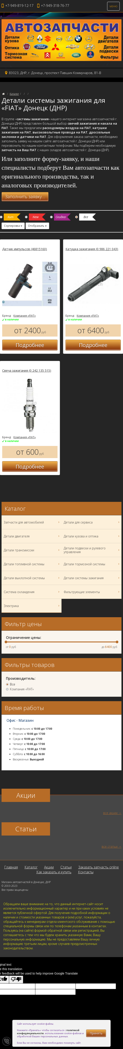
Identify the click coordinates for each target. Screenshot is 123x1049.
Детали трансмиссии (32, 550)
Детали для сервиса (92, 522)
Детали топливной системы (32, 564)
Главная (11, 867)
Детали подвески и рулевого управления (92, 550)
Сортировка (13, 226)
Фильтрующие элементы (92, 592)
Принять (96, 1033)
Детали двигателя (32, 536)
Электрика (32, 606)
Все (12, 684)
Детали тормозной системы (92, 564)
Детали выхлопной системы (32, 578)
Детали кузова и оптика (92, 536)
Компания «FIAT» (24, 316)
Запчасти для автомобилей (32, 522)
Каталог (14, 94)
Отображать (37, 226)
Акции (49, 867)
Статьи (66, 867)
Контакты (85, 872)
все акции (110, 813)
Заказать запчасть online (98, 867)
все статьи (109, 846)
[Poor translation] (16, 979)
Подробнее (30, 344)
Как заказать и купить (53, 872)
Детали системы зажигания (92, 578)
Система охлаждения (32, 592)
